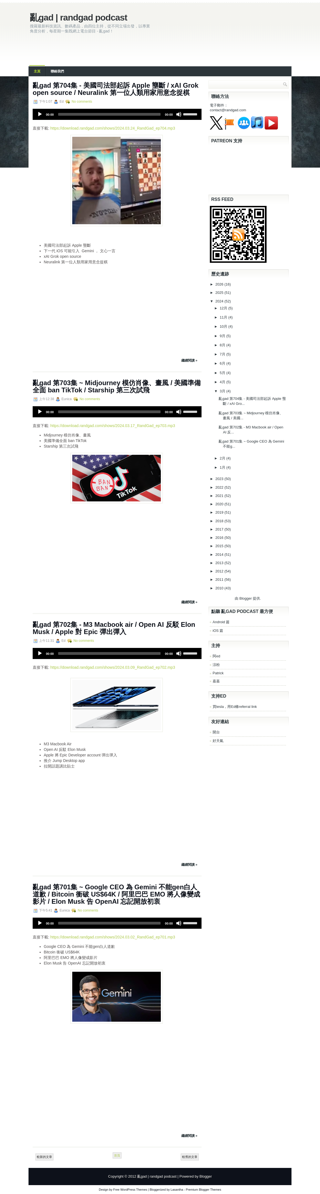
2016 (219, 538)
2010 (219, 588)
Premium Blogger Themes (203, 1189)
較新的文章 (44, 1156)
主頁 (37, 71)
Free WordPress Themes (130, 1189)
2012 (219, 571)
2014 (219, 554)
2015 (219, 546)
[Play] (40, 114)
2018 (219, 521)
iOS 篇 (218, 630)
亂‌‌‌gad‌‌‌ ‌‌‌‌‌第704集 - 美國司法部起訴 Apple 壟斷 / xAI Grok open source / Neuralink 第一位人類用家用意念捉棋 (115, 89)
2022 (219, 487)
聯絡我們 (57, 71)
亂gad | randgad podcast (78, 17)
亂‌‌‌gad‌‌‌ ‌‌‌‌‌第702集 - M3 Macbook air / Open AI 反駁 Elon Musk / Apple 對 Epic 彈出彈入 (114, 628)
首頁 (117, 1155)
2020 (219, 504)
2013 (219, 563)
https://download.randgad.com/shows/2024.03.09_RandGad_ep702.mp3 (112, 667)
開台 (216, 732)
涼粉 (216, 665)
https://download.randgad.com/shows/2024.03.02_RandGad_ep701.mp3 (112, 937)
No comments (82, 102)
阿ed (216, 656)
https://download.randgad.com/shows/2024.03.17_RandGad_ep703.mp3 (112, 425)
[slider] (109, 114)
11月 (224, 317)
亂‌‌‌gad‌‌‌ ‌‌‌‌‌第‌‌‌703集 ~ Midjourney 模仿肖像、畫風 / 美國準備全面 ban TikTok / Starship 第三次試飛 (117, 386)
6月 (223, 363)
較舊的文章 (189, 1156)
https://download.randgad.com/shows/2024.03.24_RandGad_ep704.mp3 (112, 128)
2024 (219, 301)
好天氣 (218, 741)
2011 (219, 579)
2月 (223, 458)
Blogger (245, 598)
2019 (219, 512)
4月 (223, 382)
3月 (223, 391)
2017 (219, 529)
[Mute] (179, 114)
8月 (223, 345)
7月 (223, 354)
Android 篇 (221, 622)
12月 (224, 308)
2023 (219, 479)
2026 (219, 284)
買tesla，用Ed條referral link (235, 707)
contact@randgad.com (228, 110)
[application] (117, 114)
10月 (224, 326)
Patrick (218, 673)
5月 (223, 373)
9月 (223, 336)
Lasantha (177, 1189)
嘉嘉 (216, 681)
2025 (219, 293)
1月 (223, 467)
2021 (219, 496)
